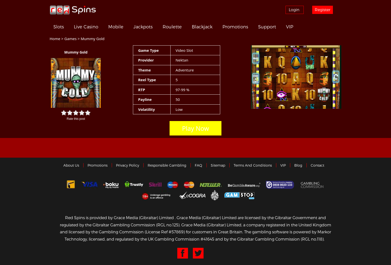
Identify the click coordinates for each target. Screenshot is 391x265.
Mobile (115, 26)
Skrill (155, 184)
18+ (157, 195)
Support (267, 26)
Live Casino (86, 26)
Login (294, 9)
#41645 (207, 239)
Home (55, 38)
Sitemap (218, 165)
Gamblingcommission (313, 184)
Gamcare (280, 185)
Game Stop (239, 195)
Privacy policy (127, 165)
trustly (133, 184)
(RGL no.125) (168, 224)
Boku (111, 184)
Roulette (172, 26)
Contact (317, 165)
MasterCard (189, 184)
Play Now (195, 128)
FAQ (198, 165)
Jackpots (143, 26)
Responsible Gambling (167, 165)
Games (70, 38)
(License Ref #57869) (165, 231)
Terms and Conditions (253, 165)
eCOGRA (192, 195)
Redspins (73, 9)
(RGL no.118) (312, 239)
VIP (289, 26)
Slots (58, 26)
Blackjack (202, 26)
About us (71, 165)
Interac (70, 184)
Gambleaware (244, 184)
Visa (89, 184)
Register (322, 9)
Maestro (173, 184)
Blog (298, 165)
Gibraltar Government (215, 194)
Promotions (235, 26)
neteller (211, 184)
